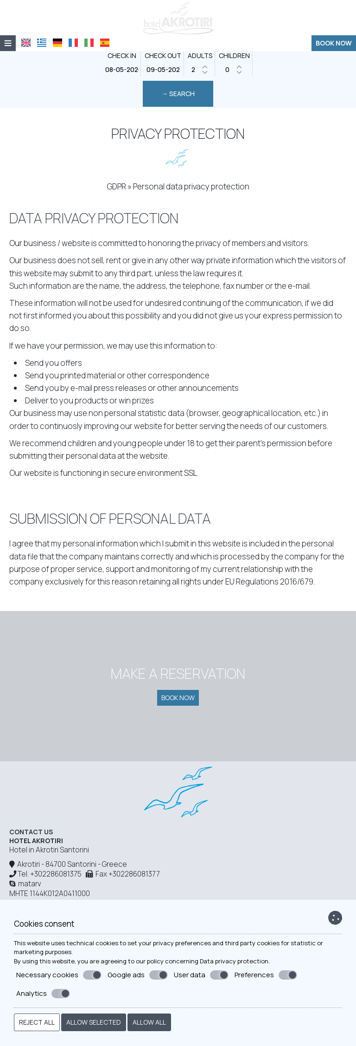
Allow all (149, 1022)
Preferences (266, 975)
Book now (334, 43)
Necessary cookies (59, 975)
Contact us (31, 831)
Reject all (37, 1022)
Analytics (43, 993)
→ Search (178, 93)
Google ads (138, 975)
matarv (25, 884)
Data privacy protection (234, 961)
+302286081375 (56, 874)
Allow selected (93, 1022)
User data (201, 975)
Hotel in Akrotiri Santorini (49, 850)
